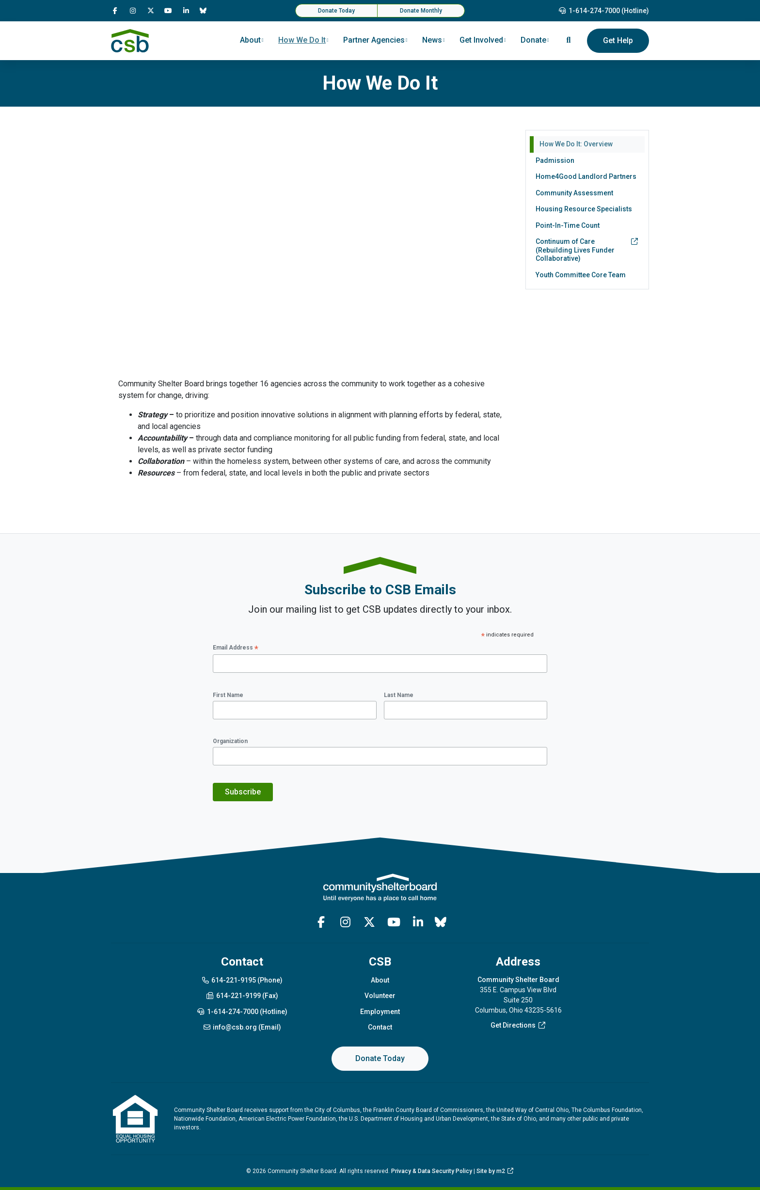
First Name (228, 695)
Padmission (555, 160)
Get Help (618, 40)
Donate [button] (533, 40)
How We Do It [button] (302, 40)
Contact (380, 1027)
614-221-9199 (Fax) (242, 996)
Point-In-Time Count (568, 225)
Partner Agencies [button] (374, 40)
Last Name (398, 695)
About (380, 980)
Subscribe (243, 791)
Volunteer (380, 996)
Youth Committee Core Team (581, 275)
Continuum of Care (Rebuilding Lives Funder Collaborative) (587, 250)
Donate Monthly (421, 10)
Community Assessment (574, 193)
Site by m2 (495, 1171)
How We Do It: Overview (576, 144)
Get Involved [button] (481, 40)
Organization (230, 741)
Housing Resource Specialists (584, 209)
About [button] (250, 40)
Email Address (235, 648)
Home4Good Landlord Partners (586, 176)
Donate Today (336, 10)
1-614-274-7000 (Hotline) (603, 11)
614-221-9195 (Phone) (242, 980)
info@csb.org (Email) (242, 1027)
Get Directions (518, 1025)
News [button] (432, 40)
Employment (380, 1011)
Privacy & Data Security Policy (431, 1171)
